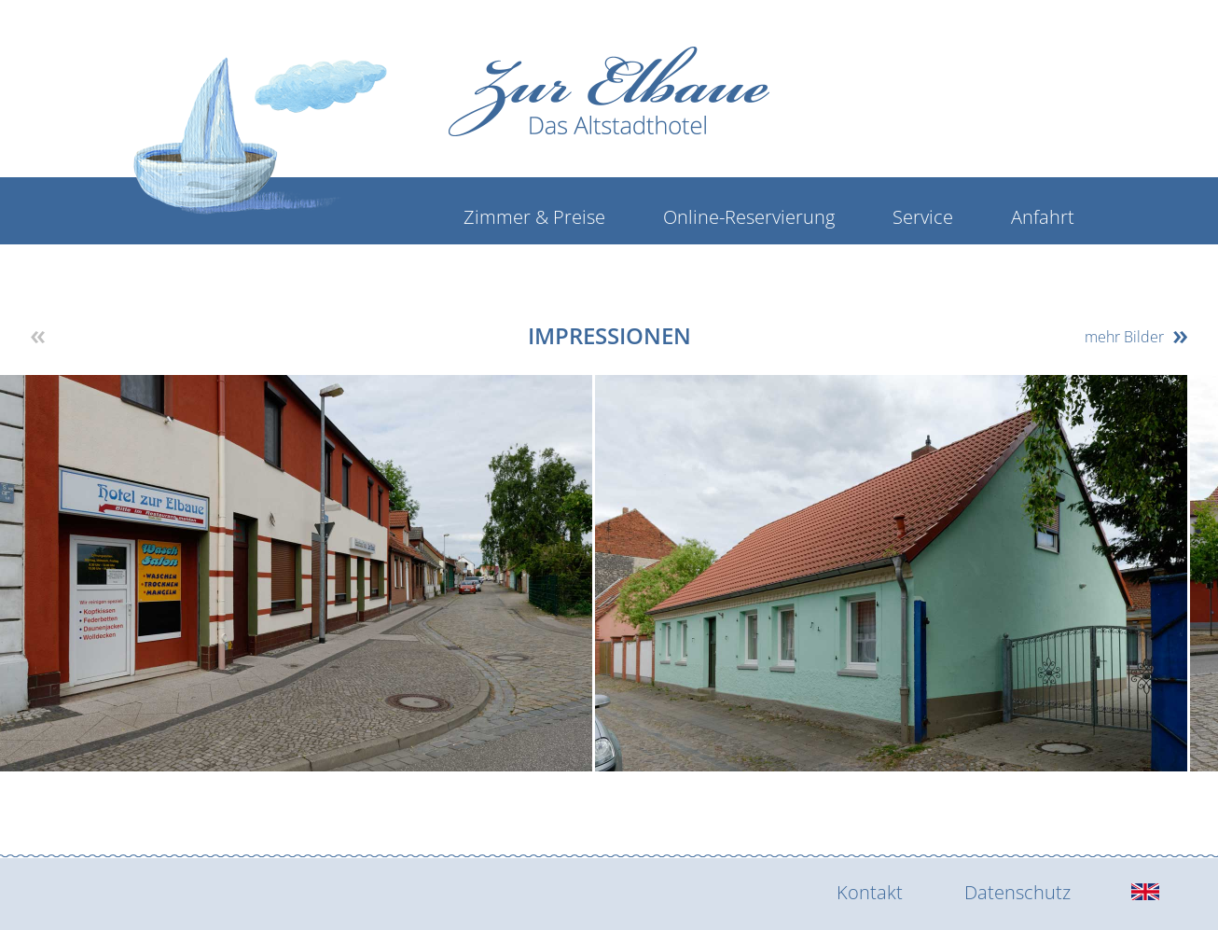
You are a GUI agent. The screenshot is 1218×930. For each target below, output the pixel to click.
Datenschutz (1017, 892)
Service (923, 216)
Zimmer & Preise (534, 216)
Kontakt (870, 892)
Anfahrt (1042, 216)
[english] (1145, 893)
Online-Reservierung (749, 216)
